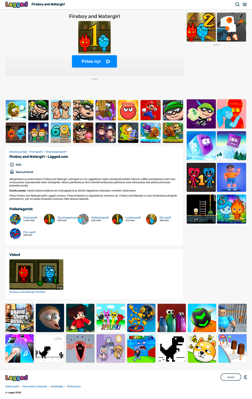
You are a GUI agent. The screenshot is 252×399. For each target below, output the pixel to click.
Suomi (231, 377)
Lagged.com (17, 378)
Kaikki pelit (12, 386)
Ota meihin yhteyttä (35, 386)
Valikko (244, 4)
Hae (237, 4)
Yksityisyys (74, 386)
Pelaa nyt (91, 61)
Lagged (17, 4)
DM (245, 377)
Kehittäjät (57, 386)
